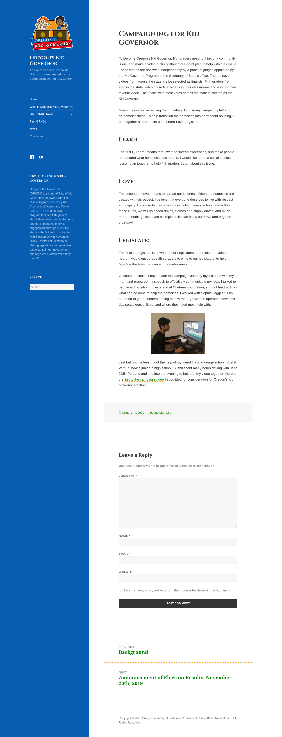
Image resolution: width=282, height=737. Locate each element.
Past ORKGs (38, 121)
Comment (128, 476)
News (33, 128)
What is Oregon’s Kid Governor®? (51, 106)
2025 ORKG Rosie (42, 114)
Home (33, 99)
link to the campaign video (144, 379)
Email (125, 554)
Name (124, 536)
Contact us (36, 136)
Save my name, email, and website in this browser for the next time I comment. (177, 590)
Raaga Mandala (160, 413)
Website (125, 572)
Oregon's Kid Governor (47, 61)
